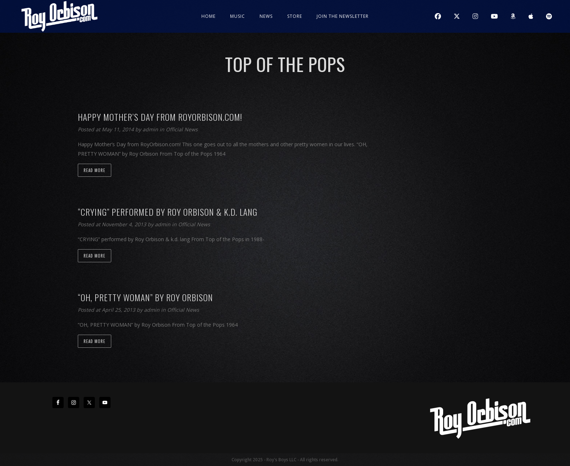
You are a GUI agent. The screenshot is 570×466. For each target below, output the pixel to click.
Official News (182, 129)
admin (151, 129)
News (266, 16)
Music (237, 16)
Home (208, 16)
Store (294, 16)
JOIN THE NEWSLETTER (343, 16)
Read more (94, 170)
